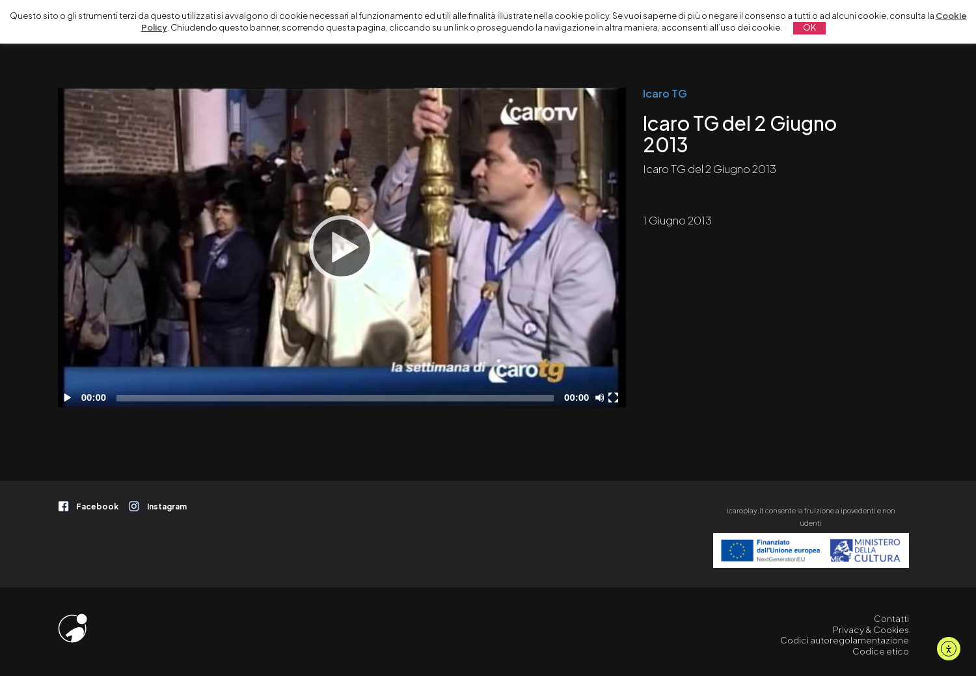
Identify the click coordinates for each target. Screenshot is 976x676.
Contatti (891, 618)
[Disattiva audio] (601, 397)
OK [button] (809, 27)
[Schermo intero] (614, 397)
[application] (342, 247)
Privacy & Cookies (871, 629)
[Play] (341, 247)
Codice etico (880, 650)
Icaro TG (665, 93)
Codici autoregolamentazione (844, 639)
